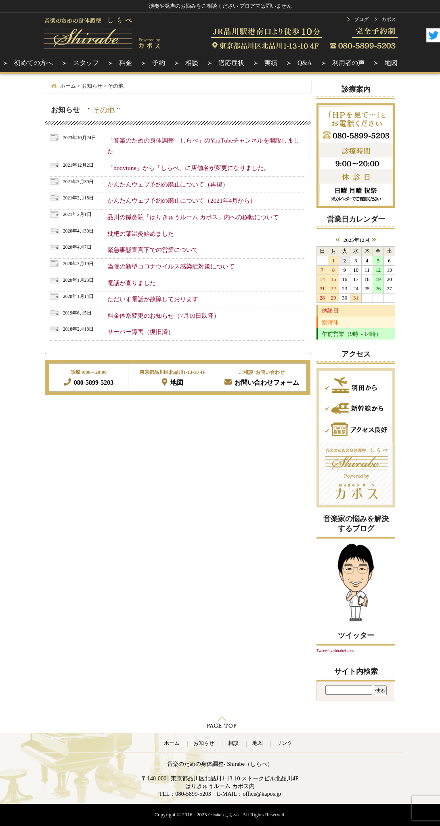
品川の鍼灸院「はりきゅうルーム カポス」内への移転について (193, 217)
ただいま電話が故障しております (152, 299)
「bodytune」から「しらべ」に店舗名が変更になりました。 (188, 167)
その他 (104, 110)
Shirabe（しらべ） (224, 815)
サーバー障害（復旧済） (140, 331)
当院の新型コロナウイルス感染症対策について (171, 266)
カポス (388, 19)
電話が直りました (131, 282)
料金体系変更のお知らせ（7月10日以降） (163, 315)
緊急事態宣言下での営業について (152, 249)
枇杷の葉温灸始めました (140, 233)
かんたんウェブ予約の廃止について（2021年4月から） (181, 200)
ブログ (361, 19)
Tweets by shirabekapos (335, 650)
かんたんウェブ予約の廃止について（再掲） (167, 184)
